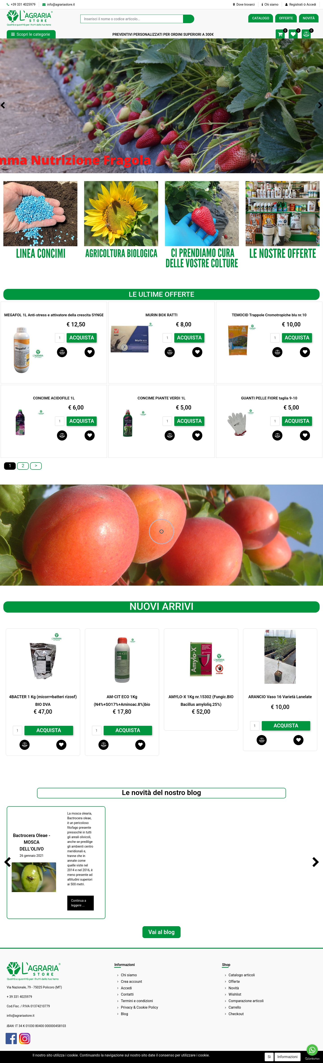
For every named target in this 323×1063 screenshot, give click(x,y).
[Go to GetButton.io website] (312, 1058)
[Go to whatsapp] (312, 1050)
